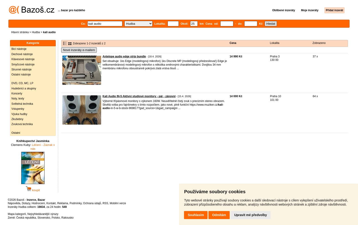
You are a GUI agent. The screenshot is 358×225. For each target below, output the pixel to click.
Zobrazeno (319, 43)
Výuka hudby (19, 114)
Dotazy (26, 203)
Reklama (62, 203)
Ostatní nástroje (21, 74)
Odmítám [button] (219, 215)
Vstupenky (17, 108)
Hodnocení (38, 203)
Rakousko (67, 217)
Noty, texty (17, 98)
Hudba (36, 32)
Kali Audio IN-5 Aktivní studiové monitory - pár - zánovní (139, 96)
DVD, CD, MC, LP (22, 83)
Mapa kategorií (17, 214)
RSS (105, 203)
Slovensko (43, 217)
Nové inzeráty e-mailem (79, 50)
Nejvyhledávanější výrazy (42, 214)
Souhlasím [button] (196, 215)
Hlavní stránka (20, 32)
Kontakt (51, 203)
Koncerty (16, 93)
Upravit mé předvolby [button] (250, 215)
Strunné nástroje (21, 69)
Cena (233, 43)
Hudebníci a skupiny (23, 88)
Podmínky (76, 203)
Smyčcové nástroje (22, 64)
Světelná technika (22, 103)
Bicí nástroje (18, 49)
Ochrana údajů (92, 203)
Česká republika (26, 217)
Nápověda (14, 203)
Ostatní (15, 132)
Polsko (56, 217)
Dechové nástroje (22, 54)
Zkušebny (17, 119)
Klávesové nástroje (22, 59)
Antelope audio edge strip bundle (124, 56)
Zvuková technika (22, 124)
